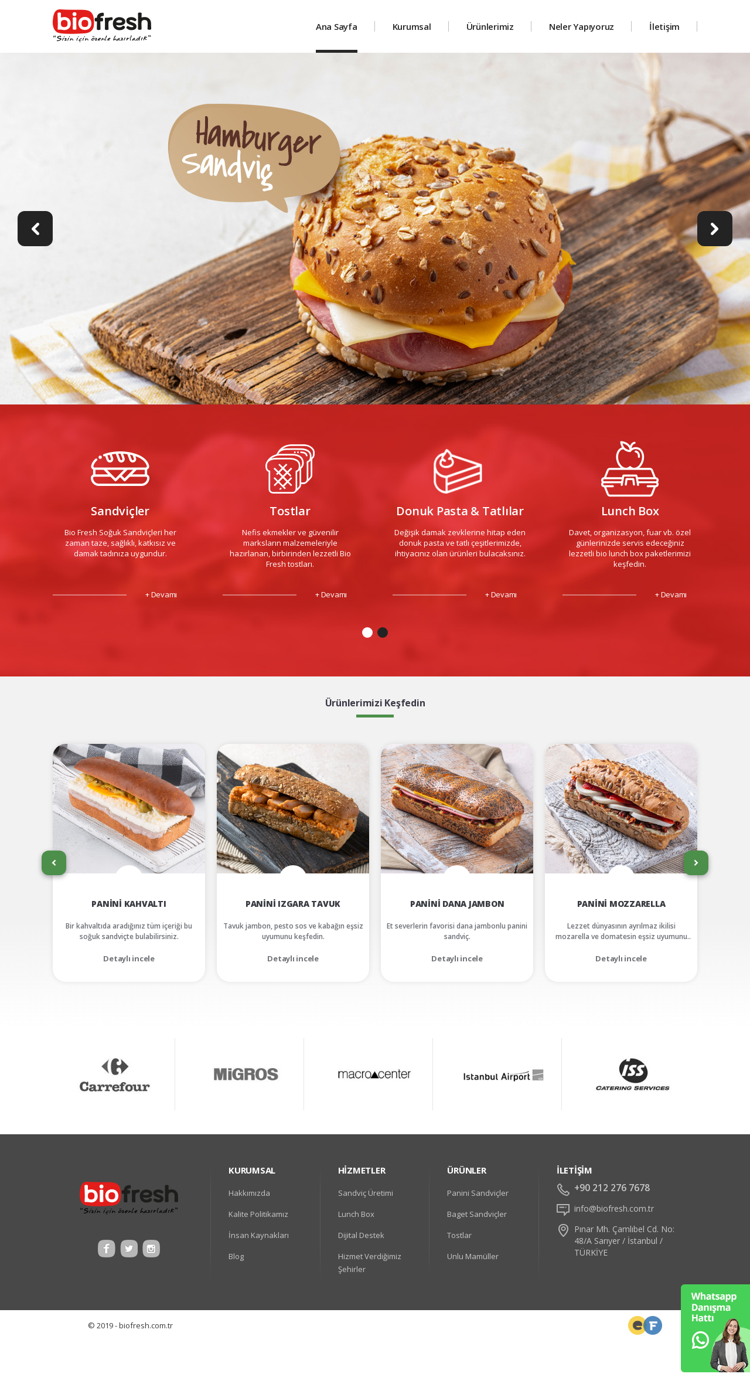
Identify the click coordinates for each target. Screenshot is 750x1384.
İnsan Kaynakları (259, 1235)
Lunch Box (356, 1214)
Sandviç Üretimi (365, 1193)
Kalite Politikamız (258, 1214)
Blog (236, 1256)
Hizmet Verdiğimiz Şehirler (369, 1262)
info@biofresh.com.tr (614, 1208)
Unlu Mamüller (473, 1256)
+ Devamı (161, 594)
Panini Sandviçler (478, 1193)
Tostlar (459, 1235)
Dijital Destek (361, 1235)
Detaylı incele (129, 958)
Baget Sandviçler (477, 1214)
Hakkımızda (249, 1193)
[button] (367, 632)
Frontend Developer (637, 1325)
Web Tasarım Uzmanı (652, 1325)
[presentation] (54, 863)
